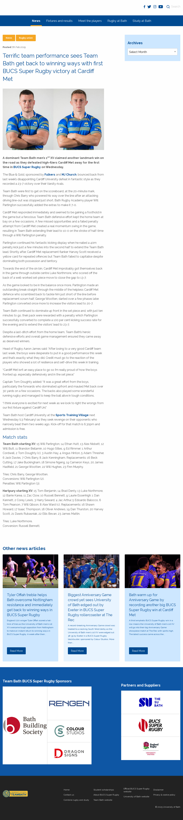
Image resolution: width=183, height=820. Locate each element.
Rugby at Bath (117, 21)
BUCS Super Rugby (27, 167)
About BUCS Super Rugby (106, 795)
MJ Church (69, 174)
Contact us (69, 795)
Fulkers (49, 174)
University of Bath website (136, 796)
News (36, 21)
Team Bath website (102, 800)
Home (67, 790)
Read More (16, 650)
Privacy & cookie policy (164, 795)
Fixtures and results (59, 21)
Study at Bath (142, 21)
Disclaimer (158, 790)
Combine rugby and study (76, 800)
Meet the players (90, 21)
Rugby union (26, 38)
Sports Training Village (72, 415)
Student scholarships (103, 790)
